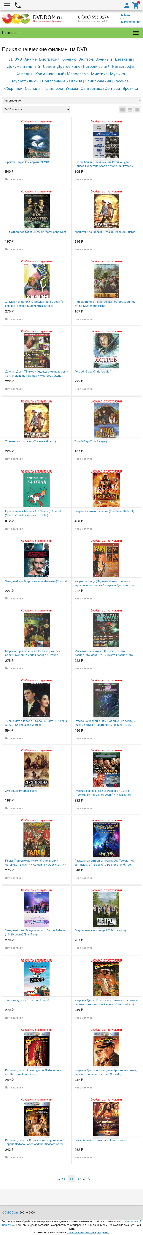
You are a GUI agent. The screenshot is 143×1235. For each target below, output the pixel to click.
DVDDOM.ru (12, 1198)
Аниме (30, 59)
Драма (48, 66)
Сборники (13, 88)
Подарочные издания (62, 81)
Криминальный (49, 74)
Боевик (69, 59)
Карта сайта (97, 1225)
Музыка (117, 74)
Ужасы (71, 88)
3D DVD (15, 59)
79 (88, 1164)
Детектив (123, 59)
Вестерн (85, 59)
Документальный (23, 66)
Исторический (96, 66)
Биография (49, 59)
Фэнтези (112, 88)
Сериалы (33, 88)
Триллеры (53, 88)
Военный (103, 59)
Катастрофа (123, 66)
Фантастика (91, 88)
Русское (121, 81)
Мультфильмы (25, 81)
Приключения (98, 81)
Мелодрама (78, 74)
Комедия (24, 74)
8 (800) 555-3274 (93, 17)
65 (63, 1164)
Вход (125, 14)
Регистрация (130, 21)
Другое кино (68, 66)
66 (71, 1164)
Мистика (99, 74)
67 (79, 1164)
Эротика (130, 88)
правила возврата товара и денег (88, 1218)
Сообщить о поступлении (36, 121)
